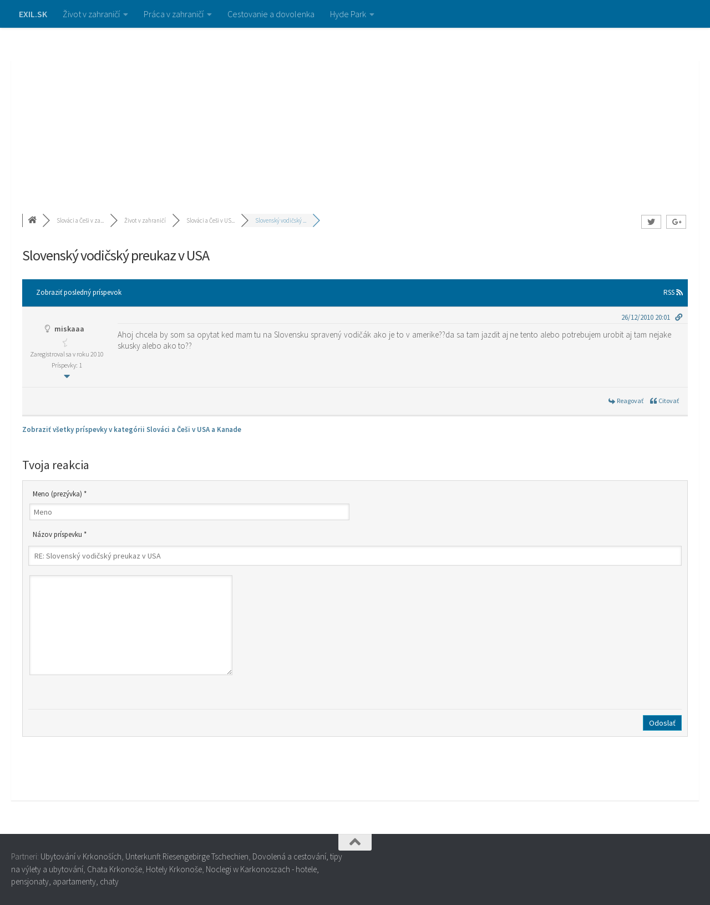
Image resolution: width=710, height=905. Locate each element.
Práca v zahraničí (174, 13)
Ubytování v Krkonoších (80, 856)
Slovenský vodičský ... (280, 220)
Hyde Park (348, 13)
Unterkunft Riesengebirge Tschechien (186, 856)
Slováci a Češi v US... (210, 220)
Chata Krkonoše (114, 869)
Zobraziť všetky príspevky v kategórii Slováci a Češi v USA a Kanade (131, 429)
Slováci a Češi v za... (80, 220)
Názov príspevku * (60, 534)
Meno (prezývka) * (60, 494)
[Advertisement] (355, 111)
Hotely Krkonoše (174, 869)
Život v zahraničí (91, 13)
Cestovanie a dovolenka (271, 13)
